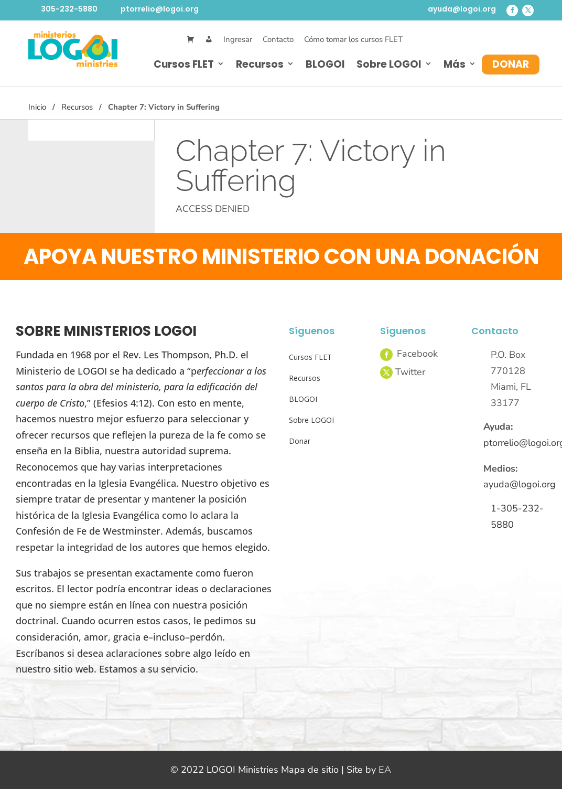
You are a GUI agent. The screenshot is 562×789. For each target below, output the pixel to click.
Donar (510, 64)
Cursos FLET (184, 64)
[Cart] (190, 39)
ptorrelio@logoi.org (160, 9)
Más (455, 64)
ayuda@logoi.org (462, 9)
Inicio (37, 107)
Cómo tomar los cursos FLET (353, 39)
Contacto (278, 39)
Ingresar (237, 39)
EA (385, 769)
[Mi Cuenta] (209, 39)
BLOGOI (325, 64)
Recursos (260, 64)
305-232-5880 (69, 9)
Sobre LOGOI (389, 64)
